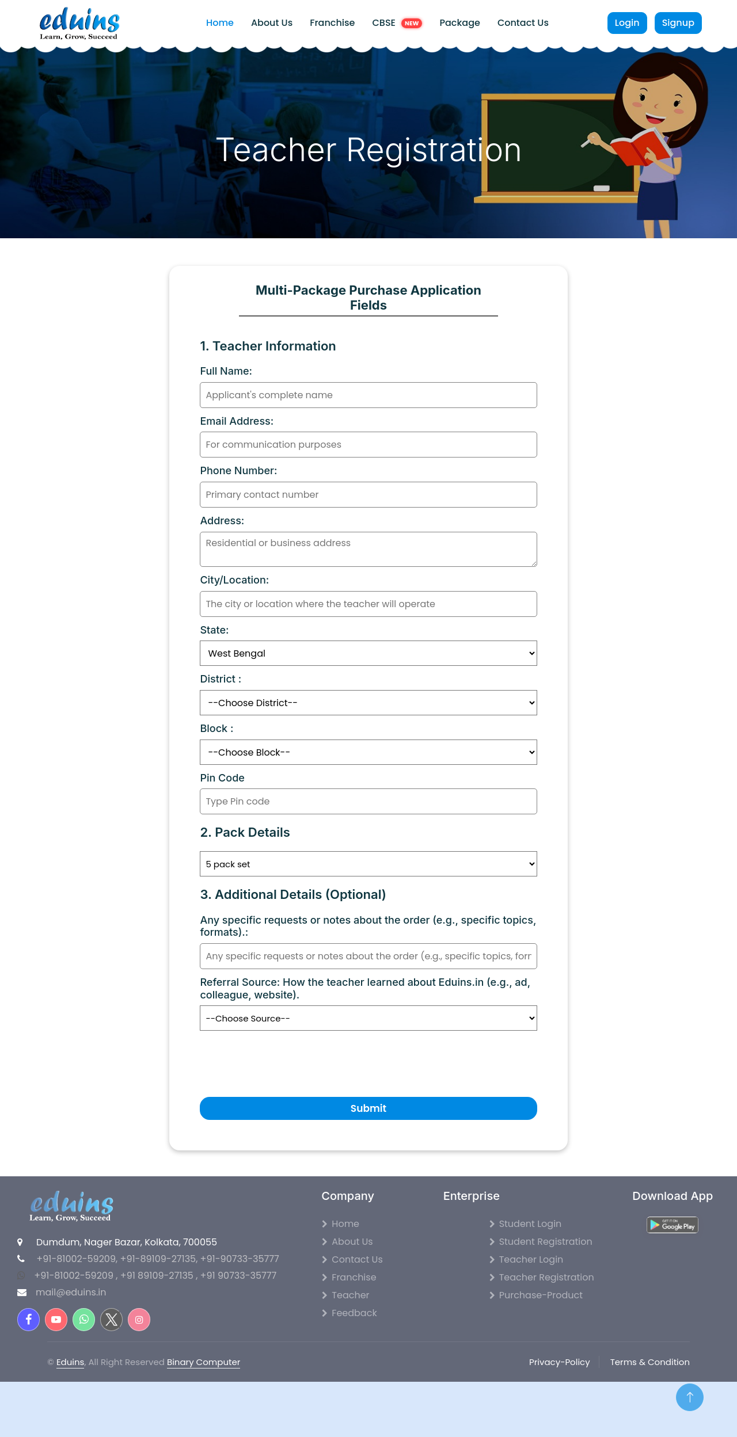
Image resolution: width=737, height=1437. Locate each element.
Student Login (525, 1223)
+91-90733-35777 (239, 1259)
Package (459, 22)
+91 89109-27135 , (160, 1275)
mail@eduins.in (71, 1292)
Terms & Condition (650, 1362)
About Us (271, 22)
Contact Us (523, 22)
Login (627, 22)
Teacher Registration (541, 1277)
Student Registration (540, 1241)
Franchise (332, 22)
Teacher (345, 1295)
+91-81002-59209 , (76, 1275)
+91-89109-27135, (160, 1259)
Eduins (70, 1362)
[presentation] (287, 1057)
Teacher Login (526, 1259)
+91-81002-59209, (77, 1259)
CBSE (397, 22)
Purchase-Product (536, 1295)
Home (220, 22)
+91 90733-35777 (238, 1275)
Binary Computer (203, 1362)
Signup (678, 22)
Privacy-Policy (559, 1362)
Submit (368, 1108)
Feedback (349, 1313)
